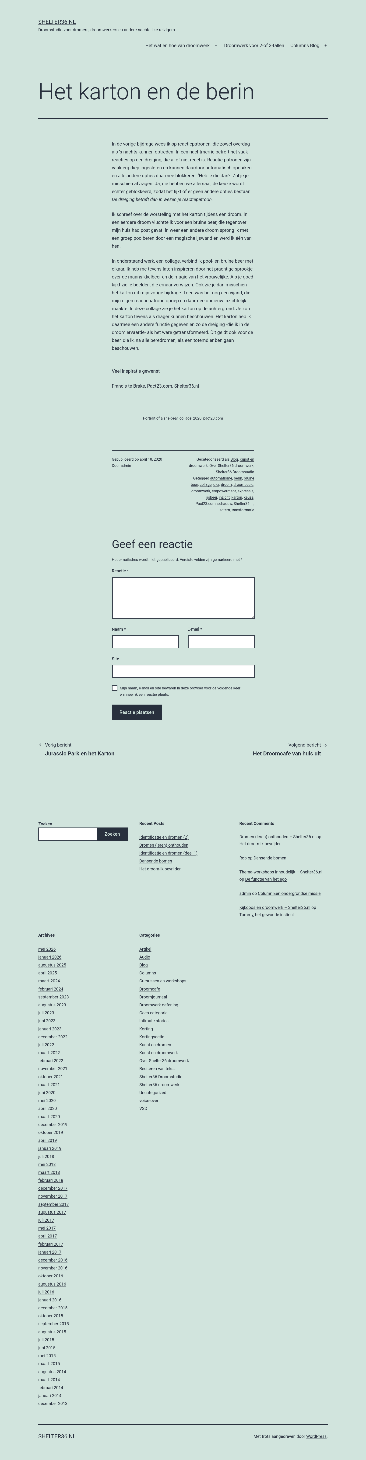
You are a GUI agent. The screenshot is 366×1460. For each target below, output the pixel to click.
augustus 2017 (52, 1212)
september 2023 (53, 996)
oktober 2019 (50, 1132)
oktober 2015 (50, 1315)
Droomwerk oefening (158, 1004)
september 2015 (53, 1323)
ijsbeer (211, 497)
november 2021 (52, 1068)
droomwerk (200, 491)
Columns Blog (304, 45)
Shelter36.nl (57, 22)
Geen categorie (153, 1012)
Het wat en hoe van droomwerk (177, 45)
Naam (119, 629)
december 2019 (52, 1124)
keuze (248, 497)
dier (216, 484)
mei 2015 (47, 1355)
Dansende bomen (155, 861)
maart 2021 (49, 1084)
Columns (147, 972)
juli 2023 (46, 1012)
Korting (146, 1028)
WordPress (316, 1436)
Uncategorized (152, 1092)
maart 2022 (49, 1052)
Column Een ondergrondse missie (289, 893)
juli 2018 (46, 1156)
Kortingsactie (151, 1036)
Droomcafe (149, 989)
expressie (245, 491)
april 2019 (47, 1140)
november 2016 (52, 1267)
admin (126, 465)
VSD (143, 1108)
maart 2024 (49, 980)
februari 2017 (50, 1244)
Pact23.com (206, 503)
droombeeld (243, 484)
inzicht (224, 497)
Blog (234, 459)
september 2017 (53, 1204)
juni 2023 (46, 1020)
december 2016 (52, 1260)
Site (115, 658)
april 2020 (47, 1108)
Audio (144, 957)
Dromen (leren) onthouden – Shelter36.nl (277, 836)
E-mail (194, 629)
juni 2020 (46, 1092)
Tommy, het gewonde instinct (266, 914)
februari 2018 (50, 1180)
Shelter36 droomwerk (159, 1084)
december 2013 (52, 1403)
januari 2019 (49, 1148)
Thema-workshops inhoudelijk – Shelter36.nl (281, 871)
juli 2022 (46, 1044)
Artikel (145, 949)
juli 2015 (46, 1339)
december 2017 (52, 1188)
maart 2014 (49, 1379)
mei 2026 (47, 949)
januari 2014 (49, 1395)
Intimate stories (154, 1020)
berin (238, 478)
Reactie (120, 570)
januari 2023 (49, 1028)
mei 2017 (47, 1228)
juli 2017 (46, 1220)
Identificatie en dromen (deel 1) (168, 853)
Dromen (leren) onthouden (163, 845)
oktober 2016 (50, 1275)
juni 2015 (46, 1347)
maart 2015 (49, 1363)
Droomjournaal (153, 996)
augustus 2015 (52, 1331)
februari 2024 (50, 989)
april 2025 (47, 972)
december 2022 (52, 1036)
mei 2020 (47, 1100)
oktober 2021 (50, 1076)
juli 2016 (46, 1292)
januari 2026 (49, 957)
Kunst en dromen (155, 1044)
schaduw (224, 503)
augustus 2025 (52, 965)
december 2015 (52, 1307)
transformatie (243, 510)
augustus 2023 (52, 1004)
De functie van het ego (266, 879)
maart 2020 (49, 1116)
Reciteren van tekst (157, 1068)
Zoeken (45, 823)
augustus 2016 (52, 1284)
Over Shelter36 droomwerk (231, 465)
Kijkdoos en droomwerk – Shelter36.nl (274, 907)
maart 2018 (49, 1172)
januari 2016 (49, 1299)
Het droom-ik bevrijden (160, 868)
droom (226, 484)
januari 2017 (49, 1252)
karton (236, 497)
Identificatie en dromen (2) (164, 837)
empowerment (224, 491)
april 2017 (47, 1236)
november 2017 (52, 1196)
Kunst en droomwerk (158, 1052)
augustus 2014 (52, 1371)
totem (225, 510)
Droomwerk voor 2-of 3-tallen (254, 45)
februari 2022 (50, 1060)
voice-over (148, 1100)
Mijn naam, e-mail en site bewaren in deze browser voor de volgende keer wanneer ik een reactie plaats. (180, 691)
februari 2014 (50, 1387)
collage (205, 484)
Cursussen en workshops (162, 980)
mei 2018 (47, 1164)
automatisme (221, 478)
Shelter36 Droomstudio (235, 472)
